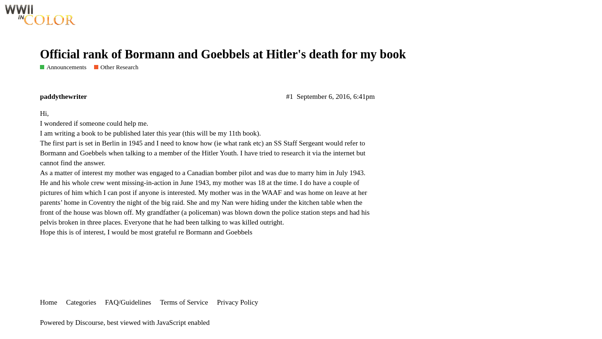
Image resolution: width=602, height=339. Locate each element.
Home (48, 302)
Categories (81, 302)
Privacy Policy (237, 302)
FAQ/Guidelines (128, 302)
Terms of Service (184, 302)
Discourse (89, 322)
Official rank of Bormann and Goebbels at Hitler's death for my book (223, 54)
